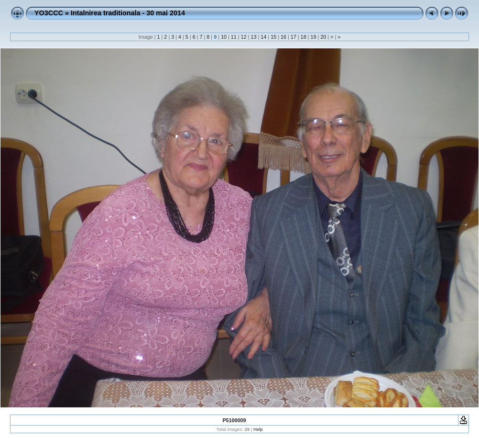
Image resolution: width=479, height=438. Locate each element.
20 (323, 37)
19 (313, 37)
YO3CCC (48, 13)
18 (303, 37)
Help (258, 429)
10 (223, 37)
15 (273, 37)
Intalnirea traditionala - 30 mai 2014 (128, 13)
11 (233, 37)
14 (263, 37)
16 (283, 37)
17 (293, 37)
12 (244, 37)
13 (253, 37)
